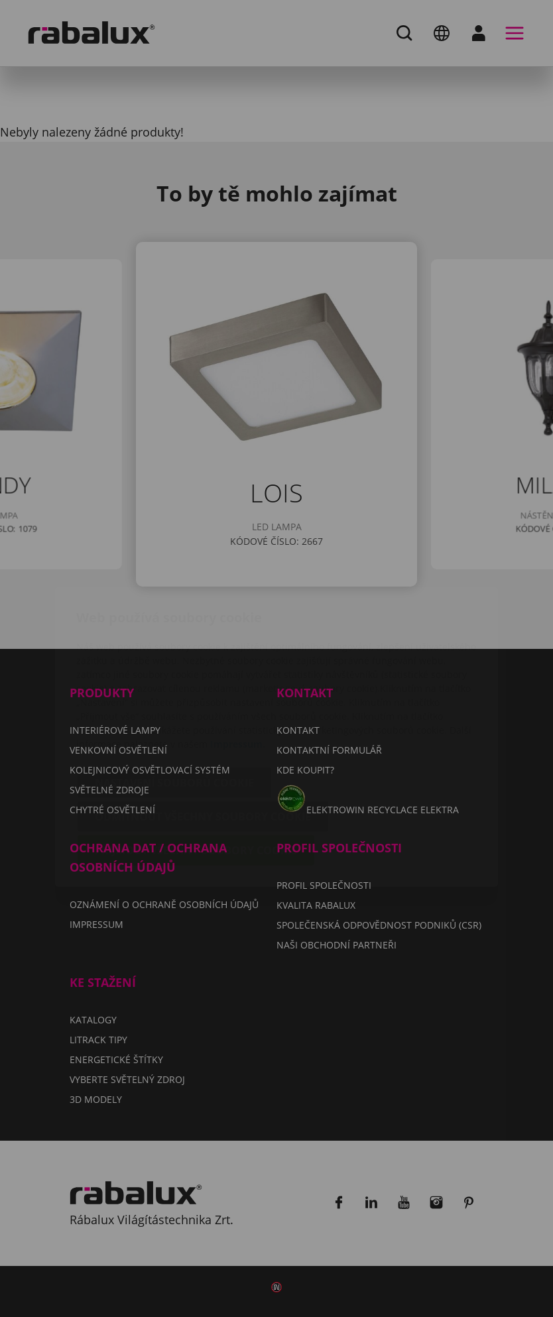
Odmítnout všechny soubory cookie (203, 738)
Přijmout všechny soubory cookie (196, 772)
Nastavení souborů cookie (174, 704)
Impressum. (237, 665)
